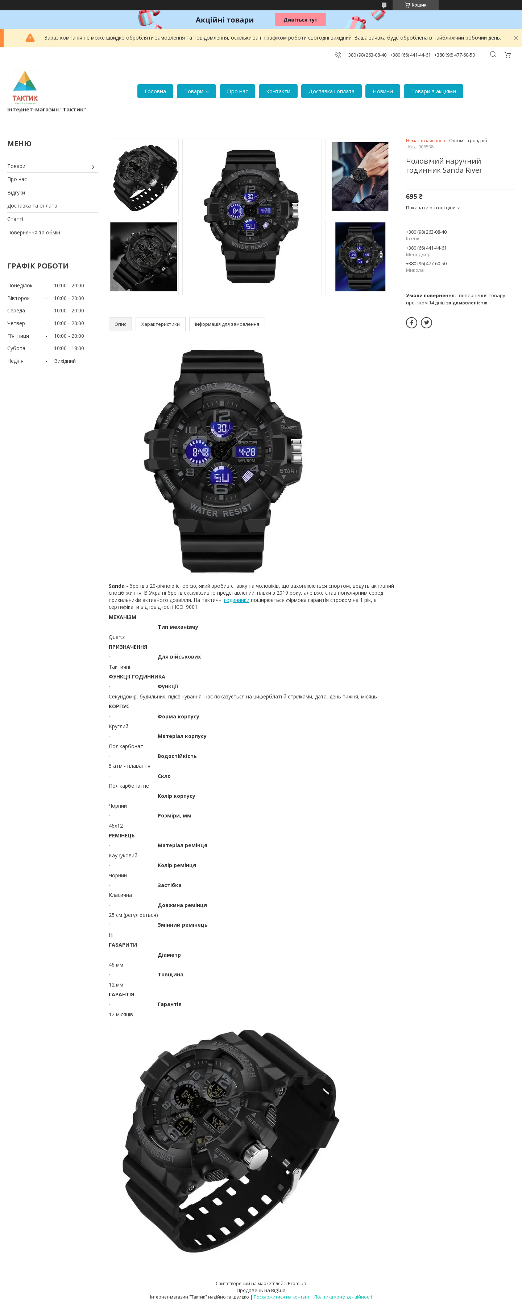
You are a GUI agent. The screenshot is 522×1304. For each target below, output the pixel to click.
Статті (15, 219)
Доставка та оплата (32, 205)
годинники (236, 599)
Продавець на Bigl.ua (261, 1290)
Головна (155, 91)
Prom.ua (297, 1283)
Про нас (237, 91)
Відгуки (16, 192)
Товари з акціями (433, 91)
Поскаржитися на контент (282, 1297)
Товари (193, 91)
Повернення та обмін (33, 232)
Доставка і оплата (331, 91)
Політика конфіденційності (343, 1297)
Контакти (278, 91)
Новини (383, 91)
